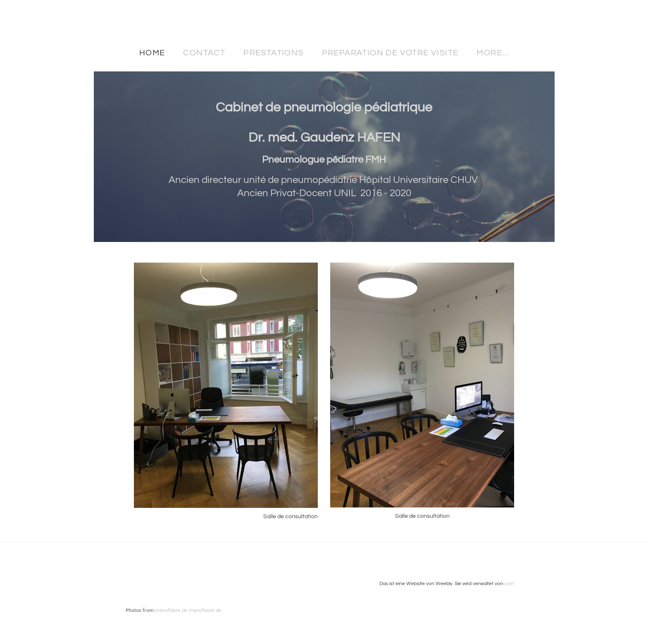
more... (492, 53)
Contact (204, 53)
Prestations (273, 53)
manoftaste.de (171, 610)
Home (152, 53)
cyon (508, 583)
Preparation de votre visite (390, 53)
